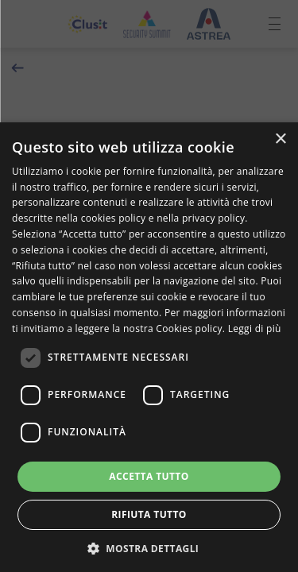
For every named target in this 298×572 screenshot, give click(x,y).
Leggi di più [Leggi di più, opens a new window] (254, 328)
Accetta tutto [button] (148, 476)
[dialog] (149, 347)
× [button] (280, 139)
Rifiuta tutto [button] (149, 514)
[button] (149, 547)
